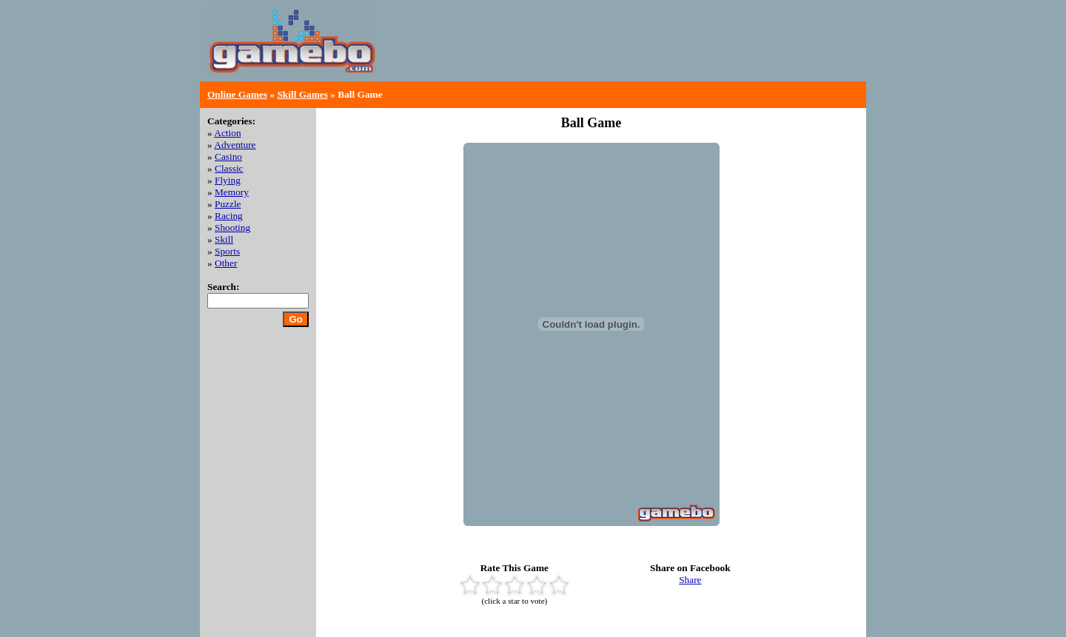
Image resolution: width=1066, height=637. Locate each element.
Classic (229, 168)
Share (690, 579)
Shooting (232, 227)
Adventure (234, 144)
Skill (224, 239)
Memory (232, 192)
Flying (228, 180)
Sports (227, 251)
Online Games (237, 94)
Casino (228, 156)
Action (227, 132)
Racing (229, 215)
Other (226, 263)
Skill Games (302, 94)
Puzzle (228, 203)
